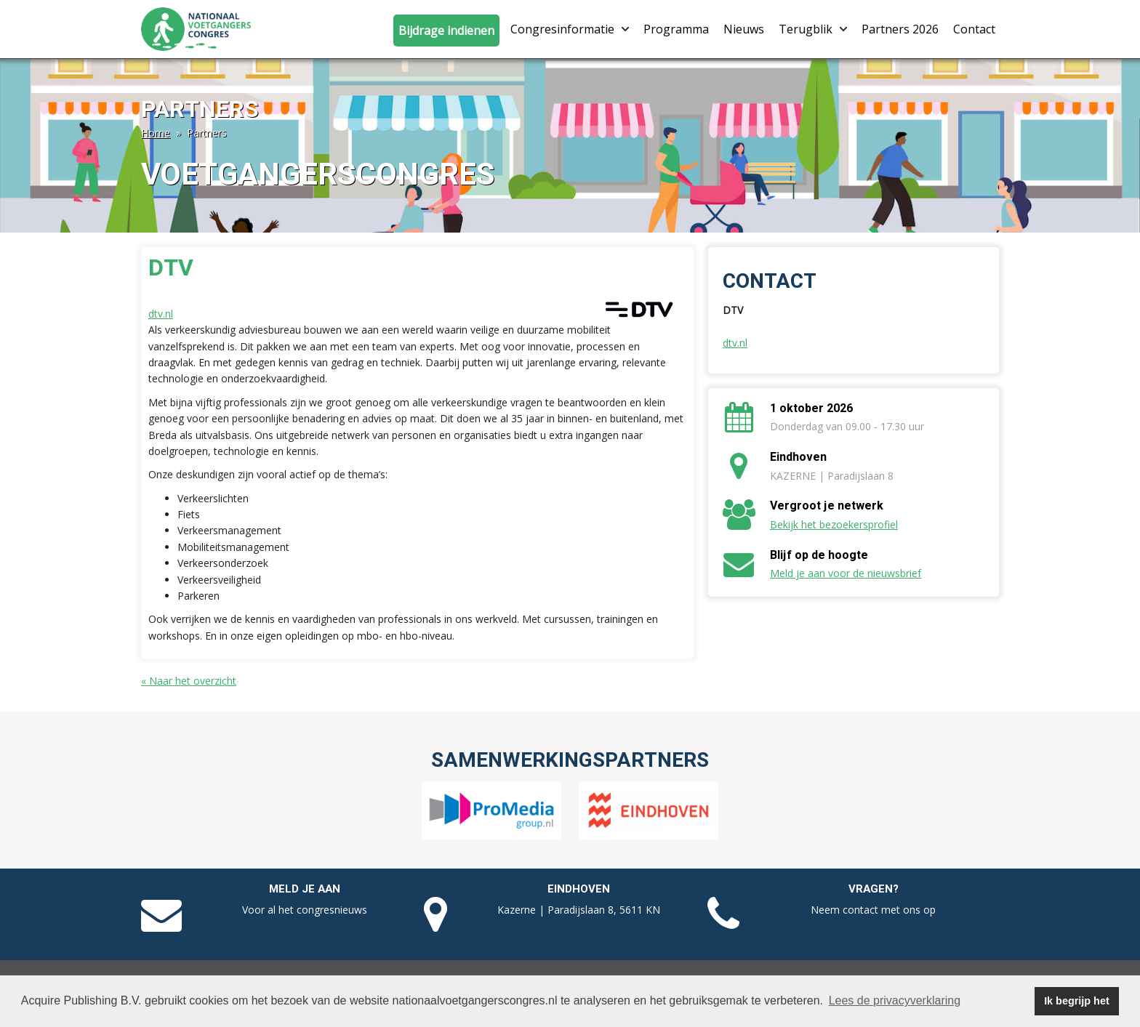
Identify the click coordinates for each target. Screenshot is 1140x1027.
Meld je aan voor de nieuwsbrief (845, 573)
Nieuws (743, 29)
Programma (676, 29)
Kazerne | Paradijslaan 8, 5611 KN (578, 910)
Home (155, 133)
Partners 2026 (900, 29)
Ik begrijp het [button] (1076, 1001)
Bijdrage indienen (446, 31)
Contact (974, 29)
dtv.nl (160, 314)
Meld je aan (304, 889)
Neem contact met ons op (873, 910)
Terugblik (813, 29)
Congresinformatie (569, 29)
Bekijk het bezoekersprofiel (834, 524)
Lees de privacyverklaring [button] (894, 1000)
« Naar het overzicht (188, 681)
